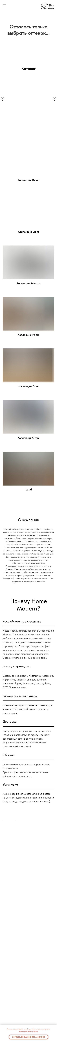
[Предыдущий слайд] (1, 36)
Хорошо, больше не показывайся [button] (28, 1037)
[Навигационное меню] (4, 6)
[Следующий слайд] (55, 36)
